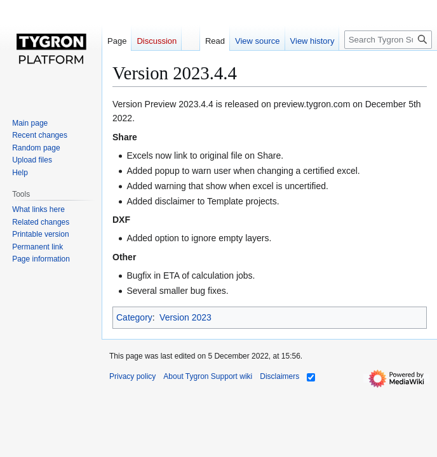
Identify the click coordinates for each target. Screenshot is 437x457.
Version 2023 (185, 317)
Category (134, 317)
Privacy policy (132, 376)
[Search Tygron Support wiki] (388, 39)
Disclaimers (279, 376)
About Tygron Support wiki (207, 376)
